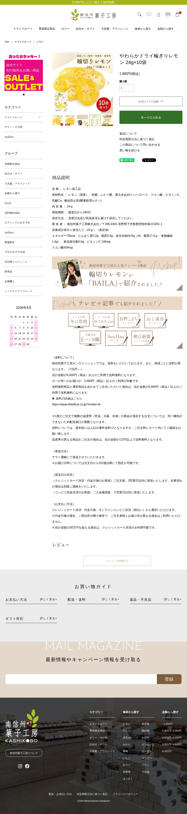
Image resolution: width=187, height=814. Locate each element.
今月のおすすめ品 (15, 252)
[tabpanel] (24, 71)
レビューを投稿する (117, 561)
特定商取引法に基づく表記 (136, 139)
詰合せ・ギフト (85, 28)
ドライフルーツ (23, 28)
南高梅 (145, 723)
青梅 (125, 751)
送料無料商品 (12, 213)
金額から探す (165, 28)
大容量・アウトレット (115, 28)
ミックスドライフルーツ (18, 291)
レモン (40, 41)
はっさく (128, 778)
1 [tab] (24, 94)
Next (107, 83)
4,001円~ (167, 751)
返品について (128, 133)
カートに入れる (151, 117)
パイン (145, 764)
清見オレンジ (130, 737)
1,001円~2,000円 (172, 730)
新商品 (8, 271)
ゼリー (65, 28)
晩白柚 (145, 730)
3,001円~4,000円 (172, 744)
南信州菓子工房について (24, 753)
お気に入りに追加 (151, 101)
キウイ (126, 764)
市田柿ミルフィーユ (16, 262)
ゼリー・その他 (13, 127)
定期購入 (10, 281)
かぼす (145, 737)
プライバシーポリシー (125, 794)
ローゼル (147, 751)
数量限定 (10, 242)
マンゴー (147, 758)
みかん (126, 744)
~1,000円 (167, 723)
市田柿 (126, 771)
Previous (57, 83)
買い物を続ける (129, 150)
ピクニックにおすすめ (17, 222)
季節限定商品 (47, 28)
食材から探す (143, 28)
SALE (8, 203)
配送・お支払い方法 (60, 794)
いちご (126, 758)
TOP (7, 41)
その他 (145, 771)
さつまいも (148, 744)
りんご (126, 730)
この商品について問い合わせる (139, 144)
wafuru (9, 137)
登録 (169, 679)
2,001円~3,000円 (172, 737)
